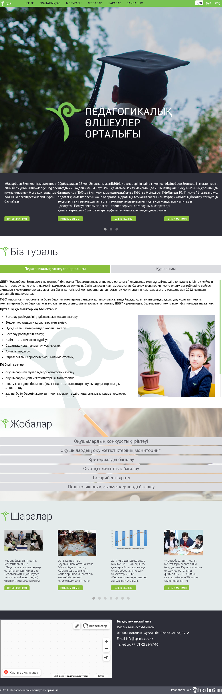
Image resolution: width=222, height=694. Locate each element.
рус (208, 3)
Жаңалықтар (50, 3)
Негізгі (29, 3)
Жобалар (95, 3)
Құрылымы (166, 269)
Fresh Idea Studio (207, 690)
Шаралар (114, 3)
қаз (199, 3)
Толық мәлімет (17, 218)
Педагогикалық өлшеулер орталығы (55, 269)
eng (217, 3)
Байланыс (135, 3)
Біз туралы (74, 3)
